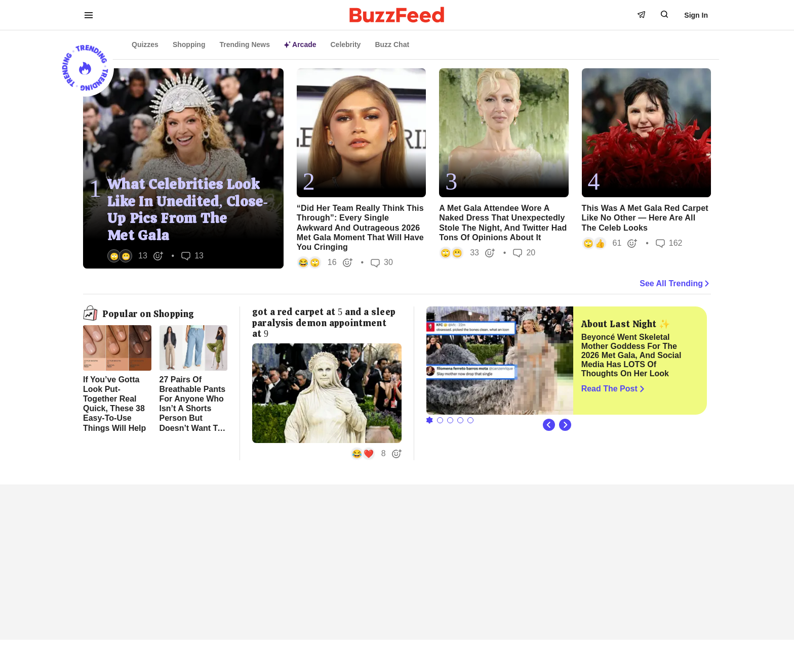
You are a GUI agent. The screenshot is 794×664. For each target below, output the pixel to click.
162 (669, 243)
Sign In (696, 15)
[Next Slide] (565, 425)
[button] (135, 255)
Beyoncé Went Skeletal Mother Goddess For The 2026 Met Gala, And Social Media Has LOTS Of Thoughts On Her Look (631, 355)
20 (524, 252)
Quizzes (145, 44)
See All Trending (675, 283)
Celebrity (346, 44)
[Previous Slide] (549, 425)
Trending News (244, 44)
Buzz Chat (392, 44)
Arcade (300, 44)
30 (382, 262)
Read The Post (614, 388)
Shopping (189, 44)
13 (192, 255)
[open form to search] (664, 14)
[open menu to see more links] (88, 15)
